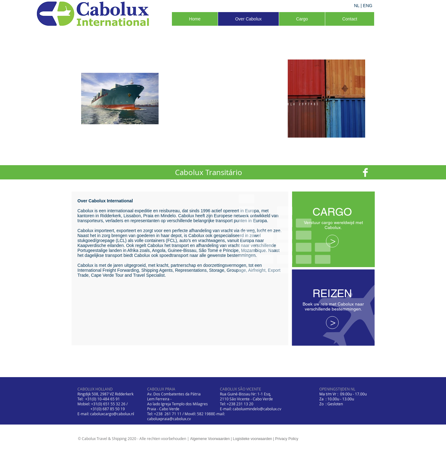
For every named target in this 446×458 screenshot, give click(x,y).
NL (356, 5)
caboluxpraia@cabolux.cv (169, 418)
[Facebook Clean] (365, 172)
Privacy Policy (286, 439)
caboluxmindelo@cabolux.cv (257, 408)
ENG (367, 5)
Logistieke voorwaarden (252, 439)
